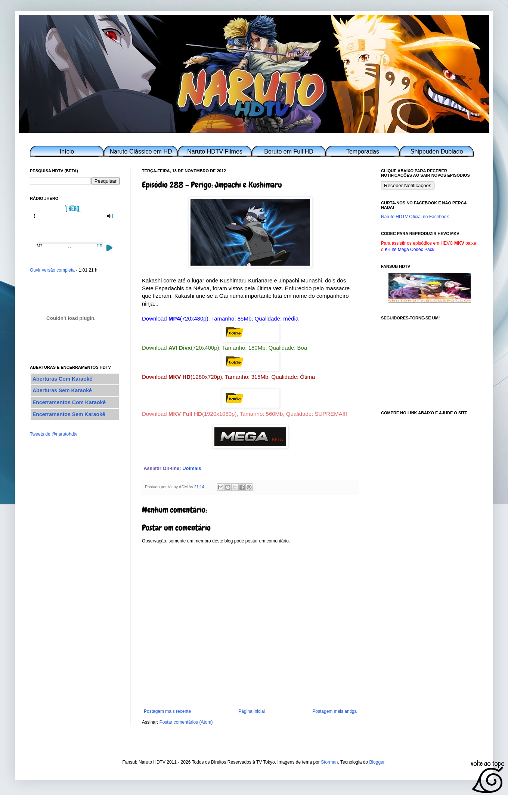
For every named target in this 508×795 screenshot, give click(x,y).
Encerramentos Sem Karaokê (68, 414)
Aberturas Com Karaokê (62, 379)
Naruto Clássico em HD (140, 151)
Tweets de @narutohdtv (53, 434)
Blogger (376, 762)
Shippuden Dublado (437, 151)
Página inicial (251, 711)
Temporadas (362, 151)
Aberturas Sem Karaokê (62, 390)
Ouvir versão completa (52, 270)
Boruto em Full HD (288, 151)
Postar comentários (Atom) (186, 722)
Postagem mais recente (167, 711)
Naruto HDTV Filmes (214, 151)
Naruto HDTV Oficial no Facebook (415, 216)
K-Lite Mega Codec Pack (409, 249)
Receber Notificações (407, 185)
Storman (329, 762)
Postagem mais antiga (334, 711)
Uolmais (191, 468)
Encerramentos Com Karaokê (69, 402)
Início (67, 151)
